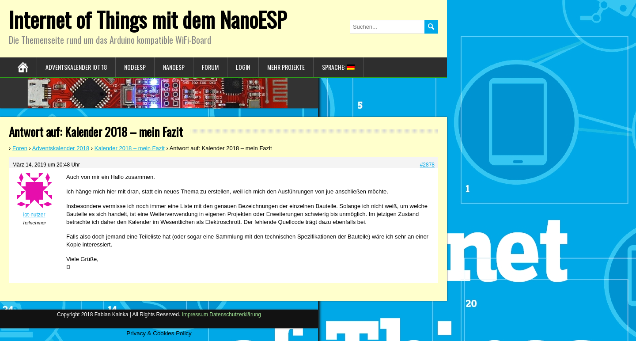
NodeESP (135, 67)
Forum (210, 67)
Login (243, 67)
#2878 (427, 165)
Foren (19, 148)
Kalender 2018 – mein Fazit (130, 148)
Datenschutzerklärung (235, 314)
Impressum (195, 314)
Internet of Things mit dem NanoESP (148, 19)
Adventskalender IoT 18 (76, 67)
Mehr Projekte (286, 67)
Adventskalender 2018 (60, 148)
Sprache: (338, 67)
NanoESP (174, 67)
